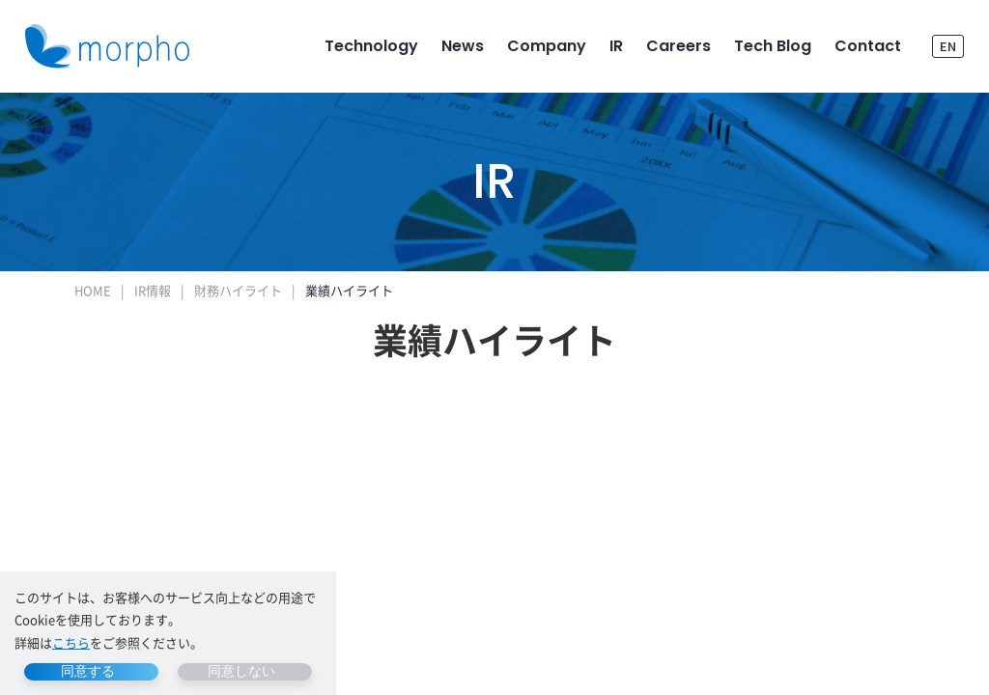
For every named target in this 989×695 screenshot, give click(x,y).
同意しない (241, 671)
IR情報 (152, 290)
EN (948, 46)
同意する (88, 671)
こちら (71, 642)
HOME (92, 290)
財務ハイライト (238, 290)
